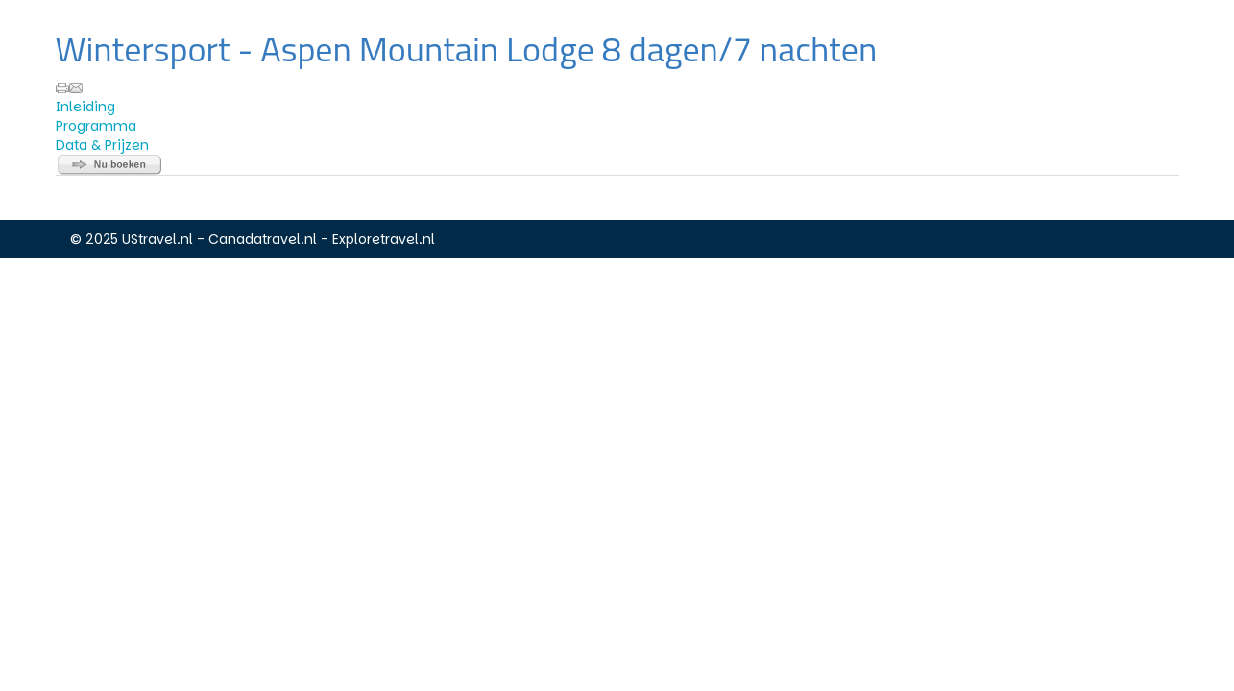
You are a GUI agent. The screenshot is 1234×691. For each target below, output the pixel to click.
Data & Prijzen (102, 145)
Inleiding (85, 106)
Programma (96, 125)
